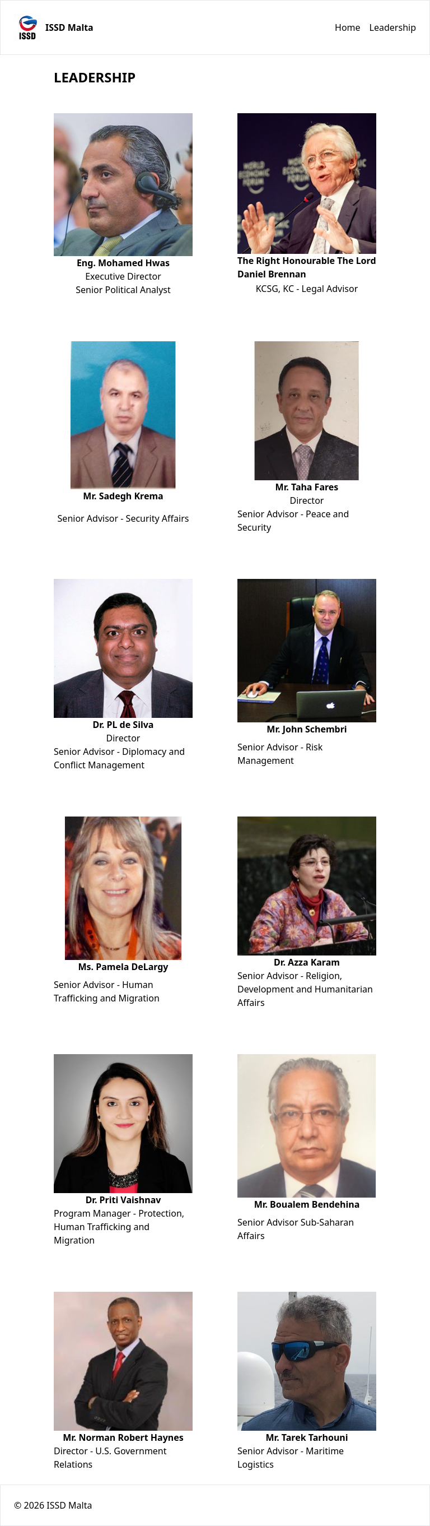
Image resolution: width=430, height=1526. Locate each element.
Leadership (393, 27)
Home (348, 27)
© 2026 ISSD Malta (53, 1505)
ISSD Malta (69, 27)
